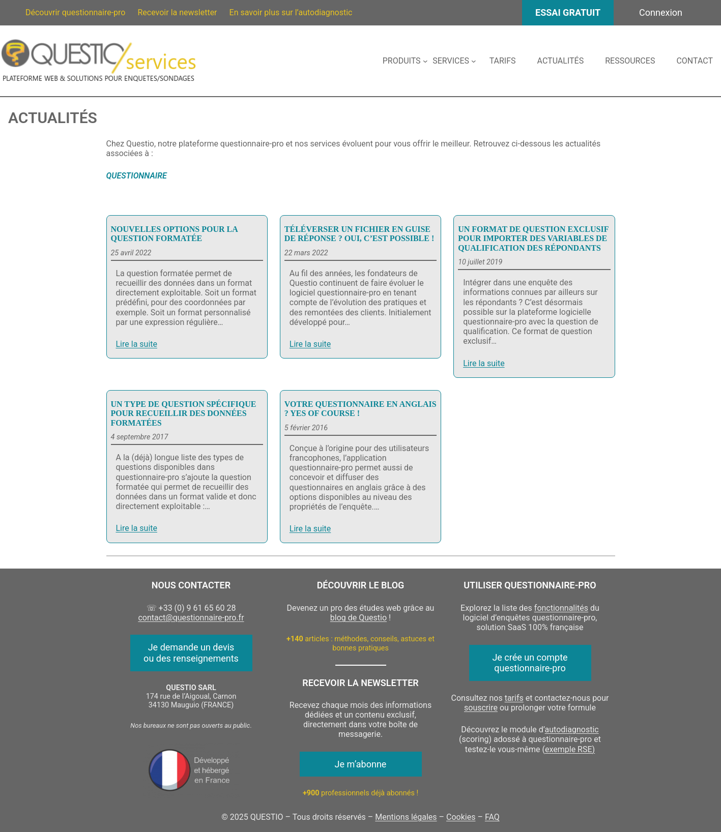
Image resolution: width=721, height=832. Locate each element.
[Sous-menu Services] (454, 60)
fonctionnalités (561, 608)
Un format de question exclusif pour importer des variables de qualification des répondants (533, 238)
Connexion (660, 12)
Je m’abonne (361, 764)
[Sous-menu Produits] (405, 60)
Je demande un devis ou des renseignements (191, 653)
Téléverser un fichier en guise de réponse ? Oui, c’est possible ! (359, 234)
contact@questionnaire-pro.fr (191, 617)
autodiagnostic (572, 729)
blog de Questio (358, 617)
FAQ (492, 817)
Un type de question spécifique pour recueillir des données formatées (183, 413)
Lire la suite (136, 344)
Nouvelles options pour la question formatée (174, 234)
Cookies (460, 817)
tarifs (514, 698)
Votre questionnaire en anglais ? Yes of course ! (360, 409)
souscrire (481, 707)
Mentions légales (406, 817)
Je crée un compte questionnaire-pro (529, 663)
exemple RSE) (570, 749)
